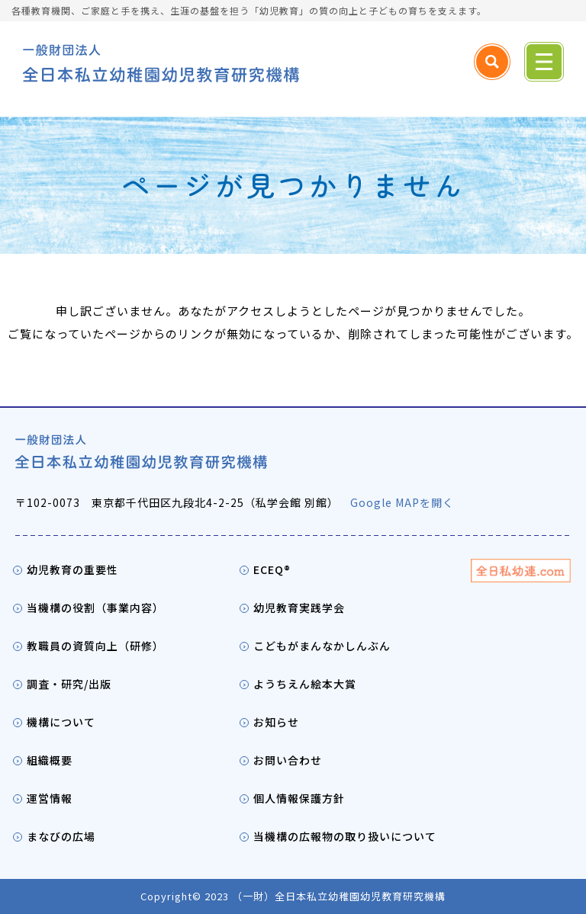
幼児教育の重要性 (72, 569)
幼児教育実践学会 (299, 607)
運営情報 (49, 798)
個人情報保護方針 (299, 798)
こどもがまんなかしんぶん (322, 645)
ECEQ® (272, 569)
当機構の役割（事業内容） (95, 607)
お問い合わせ (287, 760)
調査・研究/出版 (69, 683)
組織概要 (49, 760)
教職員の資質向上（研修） (95, 645)
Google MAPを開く (402, 502)
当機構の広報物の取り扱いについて (344, 836)
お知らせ (276, 722)
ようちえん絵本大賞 (304, 683)
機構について (61, 722)
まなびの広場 (61, 836)
